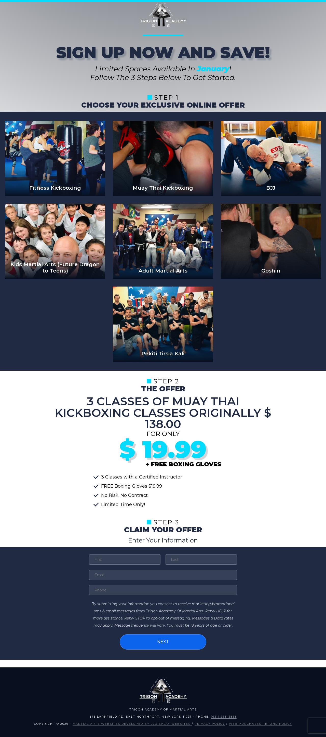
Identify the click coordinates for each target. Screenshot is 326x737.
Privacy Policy (210, 723)
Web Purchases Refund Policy (260, 723)
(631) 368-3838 (224, 716)
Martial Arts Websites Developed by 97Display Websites (132, 723)
